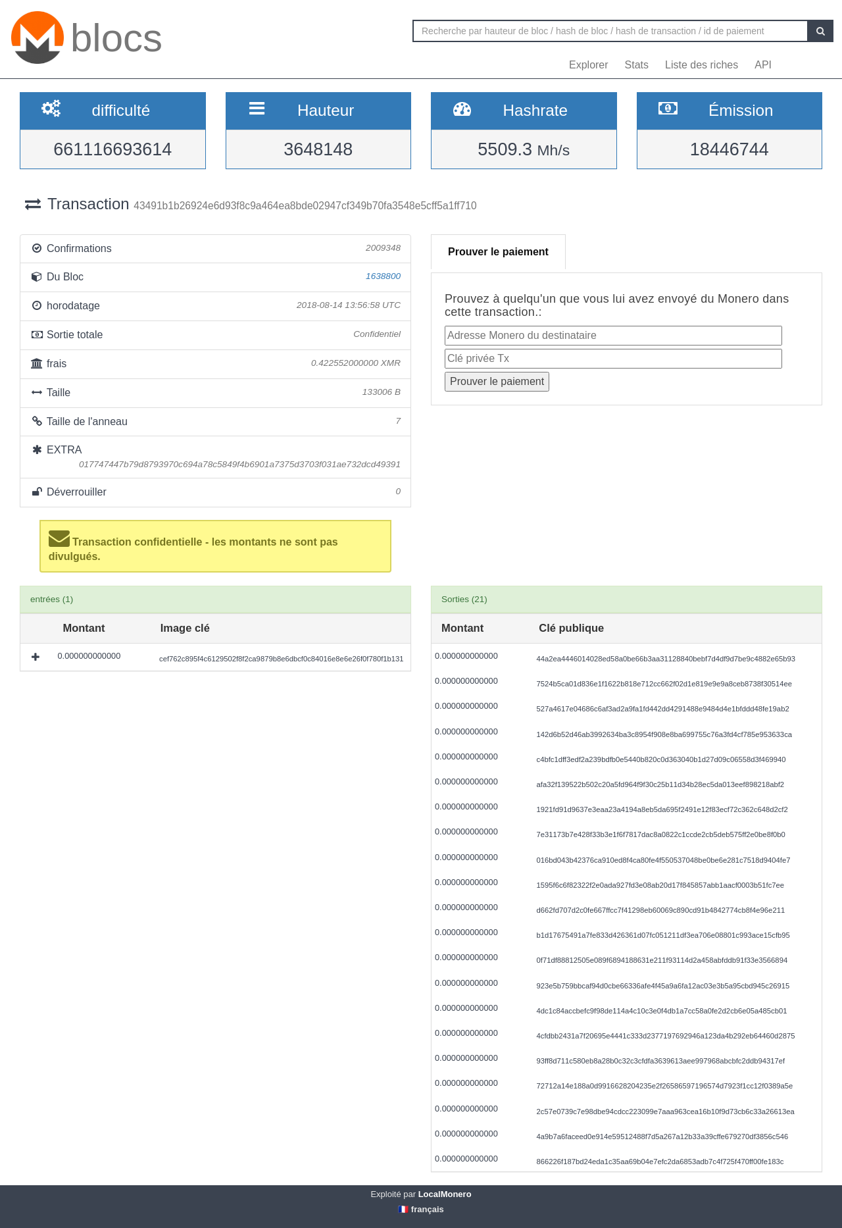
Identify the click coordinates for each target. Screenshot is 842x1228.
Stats (637, 64)
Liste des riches (701, 64)
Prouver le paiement (498, 251)
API (763, 64)
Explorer (588, 64)
